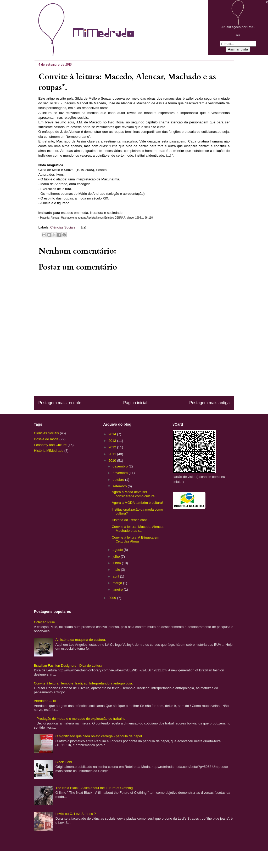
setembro (120, 486)
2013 (113, 441)
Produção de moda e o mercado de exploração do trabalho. (81, 719)
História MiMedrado (49, 451)
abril (116, 576)
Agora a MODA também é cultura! (137, 503)
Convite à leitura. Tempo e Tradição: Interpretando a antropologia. (83, 683)
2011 (113, 454)
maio (117, 570)
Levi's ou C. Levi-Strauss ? (75, 814)
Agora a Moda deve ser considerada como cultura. (133, 494)
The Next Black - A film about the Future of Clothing (94, 788)
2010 (113, 460)
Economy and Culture (50, 445)
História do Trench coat (129, 520)
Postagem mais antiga (209, 403)
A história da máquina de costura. (80, 640)
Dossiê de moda (46, 439)
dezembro (121, 466)
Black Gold (63, 762)
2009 (113, 598)
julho (117, 556)
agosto (118, 550)
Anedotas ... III (45, 701)
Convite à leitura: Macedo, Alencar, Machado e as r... (138, 529)
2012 (113, 447)
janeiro (118, 589)
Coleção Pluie (44, 622)
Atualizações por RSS (237, 27)
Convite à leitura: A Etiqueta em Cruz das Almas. (135, 539)
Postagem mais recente (59, 403)
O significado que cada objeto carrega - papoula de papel (98, 736)
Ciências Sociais (62, 227)
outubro (119, 480)
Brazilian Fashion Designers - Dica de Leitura (68, 665)
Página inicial (135, 403)
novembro (121, 473)
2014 (113, 434)
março (118, 583)
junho (117, 563)
